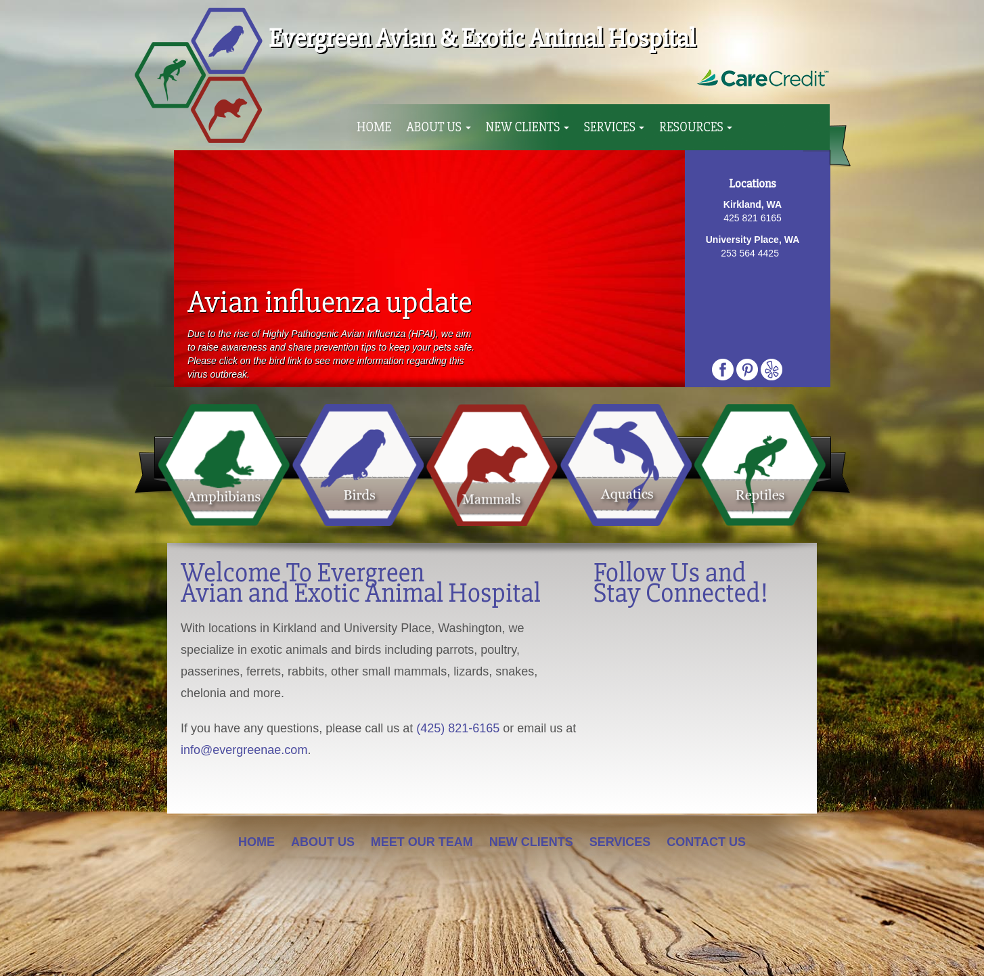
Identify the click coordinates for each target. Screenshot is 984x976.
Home (374, 127)
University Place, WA (753, 239)
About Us (438, 127)
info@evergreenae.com (244, 750)
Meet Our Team (422, 842)
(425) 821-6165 (457, 728)
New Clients (527, 127)
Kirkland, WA (752, 204)
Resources (695, 127)
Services (614, 127)
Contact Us (706, 842)
